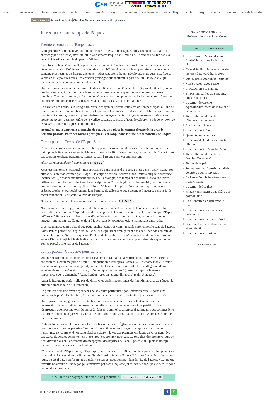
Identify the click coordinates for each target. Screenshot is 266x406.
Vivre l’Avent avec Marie (202, 83)
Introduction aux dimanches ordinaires (204, 212)
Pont (87, 12)
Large (201, 12)
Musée (100, 12)
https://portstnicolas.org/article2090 (62, 391)
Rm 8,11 (97, 162)
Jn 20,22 (126, 201)
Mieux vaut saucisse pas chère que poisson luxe (208, 194)
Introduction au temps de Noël (205, 219)
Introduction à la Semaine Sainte (207, 149)
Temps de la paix (197, 163)
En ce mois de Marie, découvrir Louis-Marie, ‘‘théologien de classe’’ (206, 60)
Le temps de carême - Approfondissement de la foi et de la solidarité (208, 107)
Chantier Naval (25, 12)
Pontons (231, 12)
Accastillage (171, 12)
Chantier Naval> (83, 20)
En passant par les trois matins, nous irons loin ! (206, 96)
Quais (188, 12)
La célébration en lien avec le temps (205, 203)
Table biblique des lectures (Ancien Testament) (203, 156)
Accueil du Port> (61, 20)
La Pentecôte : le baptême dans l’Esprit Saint (206, 179)
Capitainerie (150, 12)
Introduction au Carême (201, 233)
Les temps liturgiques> (110, 20)
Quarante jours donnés (200, 135)
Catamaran (129, 12)
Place (44, 12)
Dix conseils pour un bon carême (207, 78)
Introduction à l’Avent (200, 130)
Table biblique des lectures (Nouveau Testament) (203, 118)
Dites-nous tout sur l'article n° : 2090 (142, 377)
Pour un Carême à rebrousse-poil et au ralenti (207, 226)
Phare (7, 12)
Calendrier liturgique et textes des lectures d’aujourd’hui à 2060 (207, 71)
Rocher (215, 12)
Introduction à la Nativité (202, 88)
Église (75, 12)
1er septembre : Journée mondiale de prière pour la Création (207, 170)
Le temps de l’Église (199, 186)
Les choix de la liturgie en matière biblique (208, 142)
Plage (113, 12)
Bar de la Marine (252, 12)
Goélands (59, 12)
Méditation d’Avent (198, 125)
